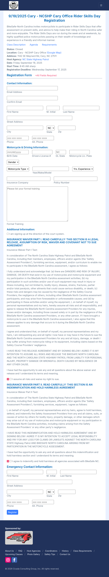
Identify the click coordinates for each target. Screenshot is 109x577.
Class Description (16, 44)
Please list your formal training (37, 204)
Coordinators (51, 551)
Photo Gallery (33, 554)
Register (12, 512)
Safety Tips (50, 554)
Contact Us (65, 554)
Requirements (49, 44)
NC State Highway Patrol (35, 59)
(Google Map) (54, 52)
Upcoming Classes (14, 554)
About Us (9, 551)
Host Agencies (33, 551)
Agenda (34, 44)
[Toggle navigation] (101, 5)
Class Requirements (82, 551)
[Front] (13, 5)
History (65, 551)
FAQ (20, 551)
